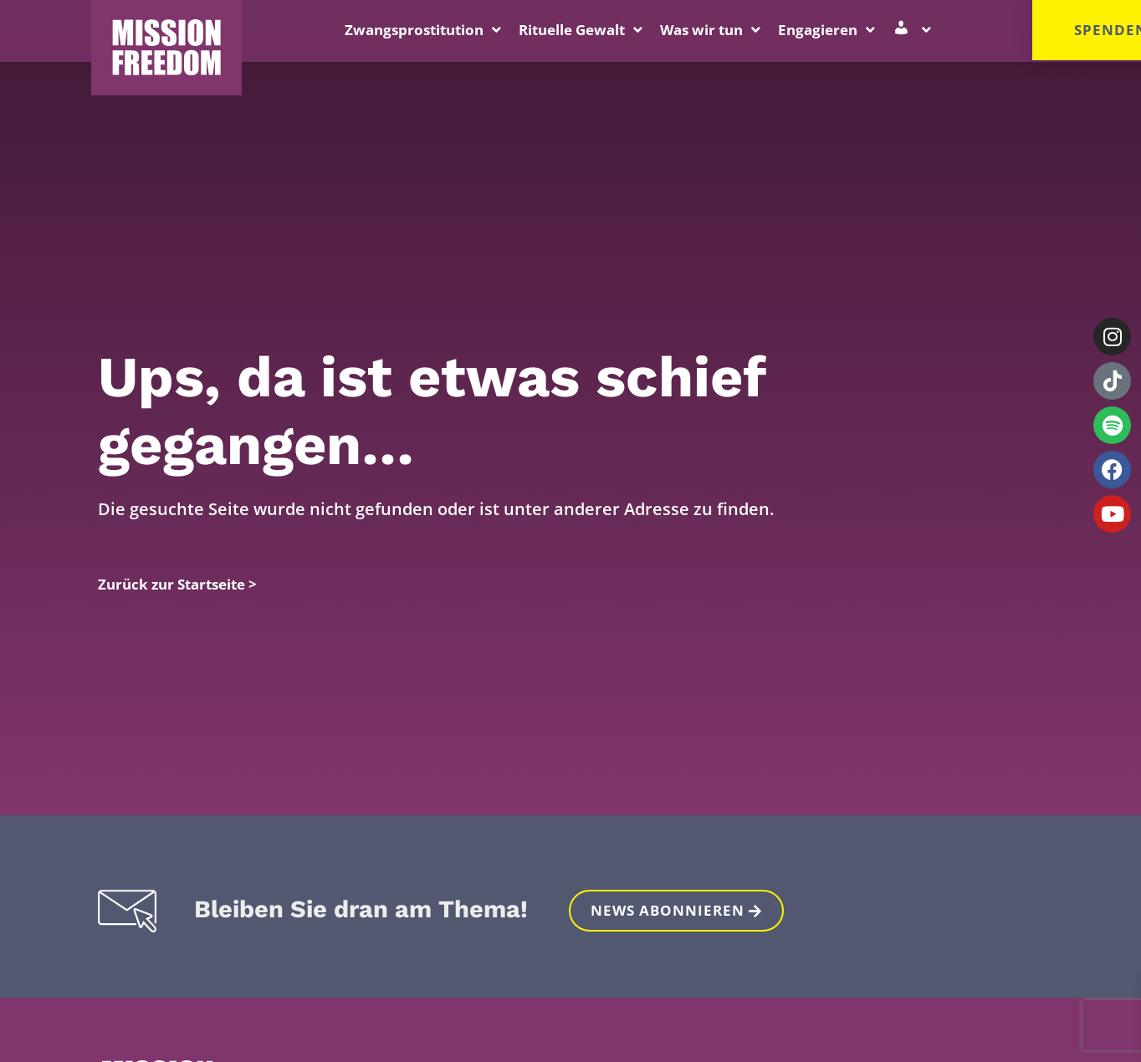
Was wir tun (710, 29)
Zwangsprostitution (423, 29)
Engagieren (826, 29)
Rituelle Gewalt (580, 29)
